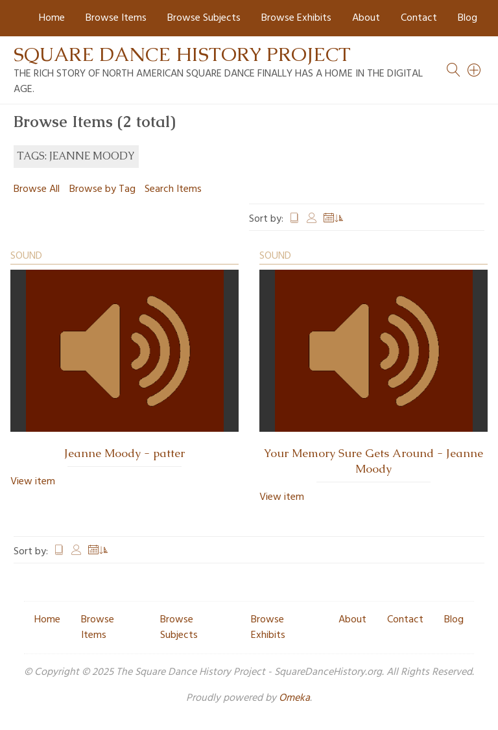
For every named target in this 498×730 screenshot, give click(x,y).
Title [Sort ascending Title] (294, 219)
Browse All (37, 189)
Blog (467, 18)
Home (52, 18)
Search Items (173, 189)
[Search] (474, 70)
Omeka (294, 698)
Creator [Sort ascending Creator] (312, 219)
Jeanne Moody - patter (124, 453)
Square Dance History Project (182, 54)
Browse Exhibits (296, 18)
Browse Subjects (204, 18)
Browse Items (116, 18)
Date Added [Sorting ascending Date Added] (334, 219)
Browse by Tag (102, 189)
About (366, 18)
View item (32, 481)
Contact (419, 18)
